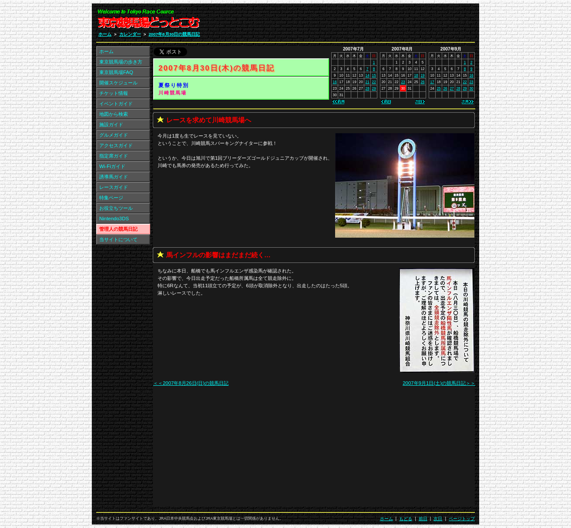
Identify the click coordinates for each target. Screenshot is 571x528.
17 (432, 82)
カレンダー (130, 34)
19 (422, 75)
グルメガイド (113, 135)
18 (416, 75)
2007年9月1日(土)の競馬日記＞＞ (439, 383)
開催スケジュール (118, 82)
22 (374, 82)
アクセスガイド (116, 145)
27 (451, 88)
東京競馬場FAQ (116, 72)
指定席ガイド (113, 155)
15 (374, 75)
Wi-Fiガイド (112, 166)
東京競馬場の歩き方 (120, 61)
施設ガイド (111, 124)
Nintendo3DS (114, 218)
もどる (405, 518)
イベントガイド (116, 103)
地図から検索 (113, 114)
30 (471, 88)
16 (335, 82)
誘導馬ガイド (113, 176)
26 (422, 82)
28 (367, 88)
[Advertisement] (371, 21)
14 (367, 75)
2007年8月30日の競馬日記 (174, 34)
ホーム (104, 34)
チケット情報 (113, 93)
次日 (437, 518)
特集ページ (111, 197)
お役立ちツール (116, 208)
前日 (423, 518)
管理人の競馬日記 (118, 229)
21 (367, 82)
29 (374, 88)
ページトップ (462, 518)
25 (438, 88)
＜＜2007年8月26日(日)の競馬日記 (190, 383)
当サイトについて (118, 239)
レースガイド (113, 187)
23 (403, 82)
